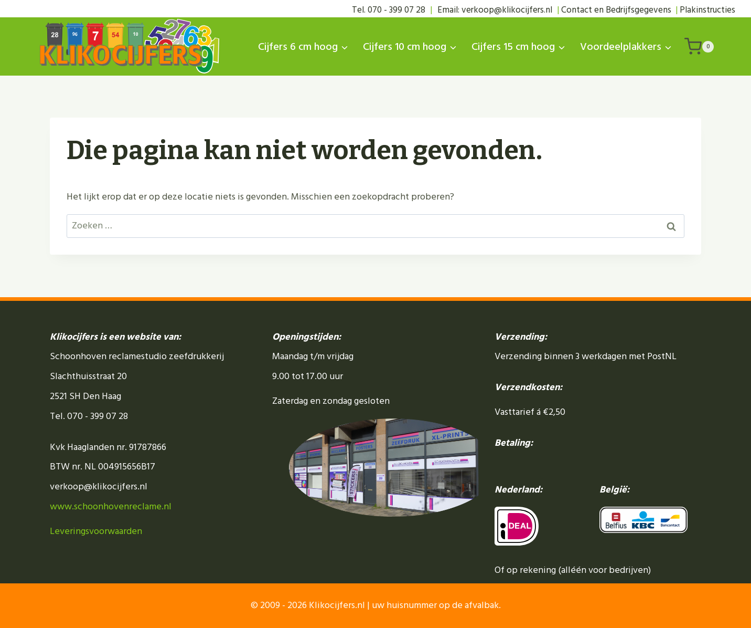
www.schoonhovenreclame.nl (110, 506)
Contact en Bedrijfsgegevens (616, 10)
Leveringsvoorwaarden (96, 531)
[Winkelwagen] (699, 46)
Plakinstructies (707, 10)
